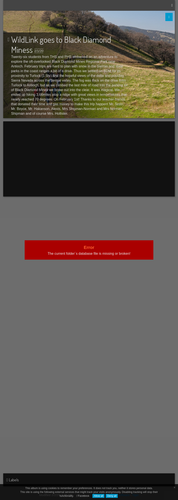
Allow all (98, 495)
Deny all (111, 495)
